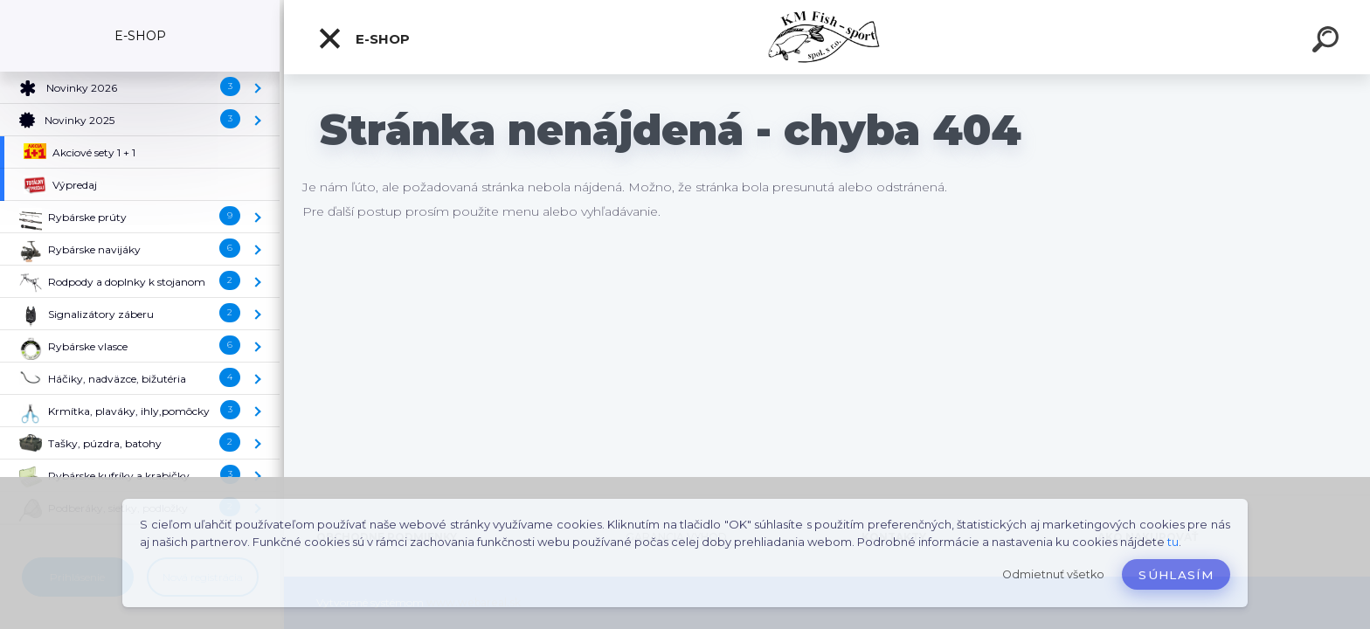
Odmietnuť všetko (1053, 574)
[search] (1328, 42)
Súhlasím (1176, 575)
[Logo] (827, 37)
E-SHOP (363, 38)
